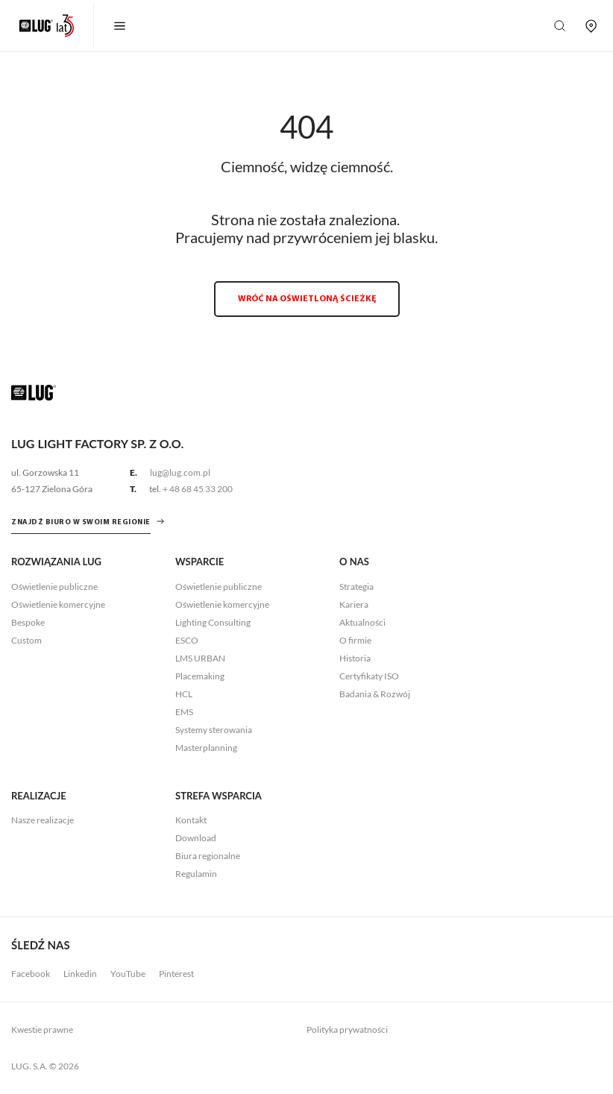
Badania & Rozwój (374, 694)
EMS (184, 711)
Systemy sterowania (213, 729)
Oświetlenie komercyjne (58, 604)
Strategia (356, 586)
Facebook (30, 973)
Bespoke (28, 622)
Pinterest (176, 973)
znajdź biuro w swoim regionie (81, 522)
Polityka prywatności (347, 1029)
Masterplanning (206, 747)
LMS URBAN (200, 658)
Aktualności (362, 622)
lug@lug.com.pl (180, 472)
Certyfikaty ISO (369, 676)
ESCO (186, 640)
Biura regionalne (207, 855)
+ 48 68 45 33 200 (198, 488)
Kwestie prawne (42, 1029)
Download (195, 837)
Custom (26, 640)
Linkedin (80, 973)
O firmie (355, 640)
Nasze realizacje (42, 820)
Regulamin (196, 873)
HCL (183, 694)
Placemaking (199, 676)
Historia (355, 658)
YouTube (127, 973)
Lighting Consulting (213, 622)
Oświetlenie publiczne (54, 586)
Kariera (353, 604)
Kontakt (191, 820)
